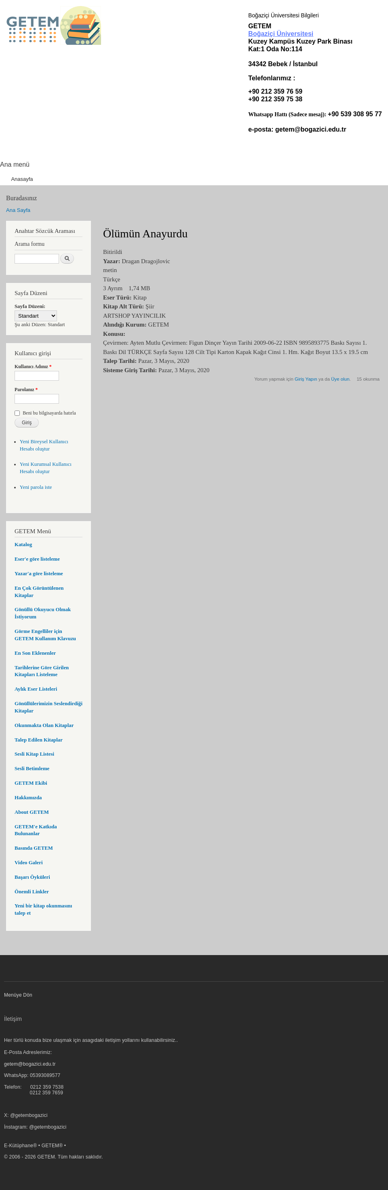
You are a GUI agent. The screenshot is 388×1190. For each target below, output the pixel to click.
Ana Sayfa (18, 210)
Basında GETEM (34, 848)
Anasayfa (22, 179)
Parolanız (26, 389)
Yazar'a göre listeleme (39, 573)
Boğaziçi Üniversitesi (280, 33)
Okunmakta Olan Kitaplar (44, 725)
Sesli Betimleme (32, 768)
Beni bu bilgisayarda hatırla (49, 413)
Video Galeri (28, 862)
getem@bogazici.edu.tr (310, 129)
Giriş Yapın (306, 379)
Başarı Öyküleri (32, 877)
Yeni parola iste (36, 487)
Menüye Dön (18, 995)
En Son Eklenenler (35, 653)
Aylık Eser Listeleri (36, 689)
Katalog (23, 544)
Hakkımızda (28, 797)
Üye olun (340, 379)
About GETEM (32, 812)
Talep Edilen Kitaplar (39, 740)
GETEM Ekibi (31, 783)
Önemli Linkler (32, 892)
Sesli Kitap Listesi (34, 754)
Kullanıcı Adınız (33, 366)
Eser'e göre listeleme (37, 559)
